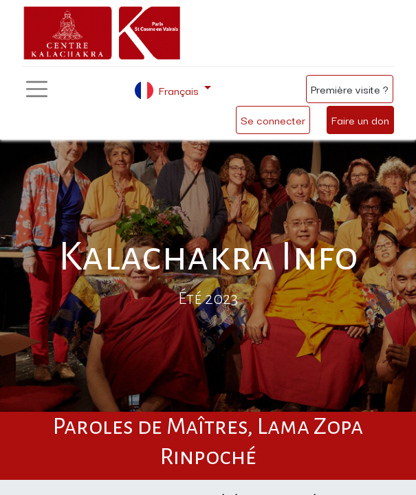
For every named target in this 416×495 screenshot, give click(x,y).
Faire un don (360, 119)
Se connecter (273, 119)
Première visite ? (349, 88)
